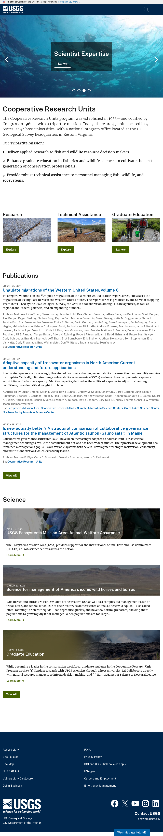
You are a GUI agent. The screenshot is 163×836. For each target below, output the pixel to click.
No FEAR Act (11, 771)
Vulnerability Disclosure (18, 778)
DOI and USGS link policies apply (105, 764)
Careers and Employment (100, 778)
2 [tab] (78, 90)
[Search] (146, 9)
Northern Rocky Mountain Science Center (29, 412)
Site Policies (10, 756)
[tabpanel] (81, 56)
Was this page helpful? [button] (131, 832)
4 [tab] (89, 90)
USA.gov (89, 771)
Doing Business (12, 785)
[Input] (128, 9)
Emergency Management (100, 785)
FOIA (87, 749)
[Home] (13, 12)
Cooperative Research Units (24, 346)
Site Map (8, 764)
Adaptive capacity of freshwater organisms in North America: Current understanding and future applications (69, 365)
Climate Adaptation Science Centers (100, 408)
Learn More (13, 555)
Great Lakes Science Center (141, 408)
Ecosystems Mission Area (23, 408)
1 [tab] (73, 90)
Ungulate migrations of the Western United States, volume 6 (60, 290)
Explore (62, 63)
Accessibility (11, 749)
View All (11, 475)
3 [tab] (84, 90)
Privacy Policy (93, 756)
